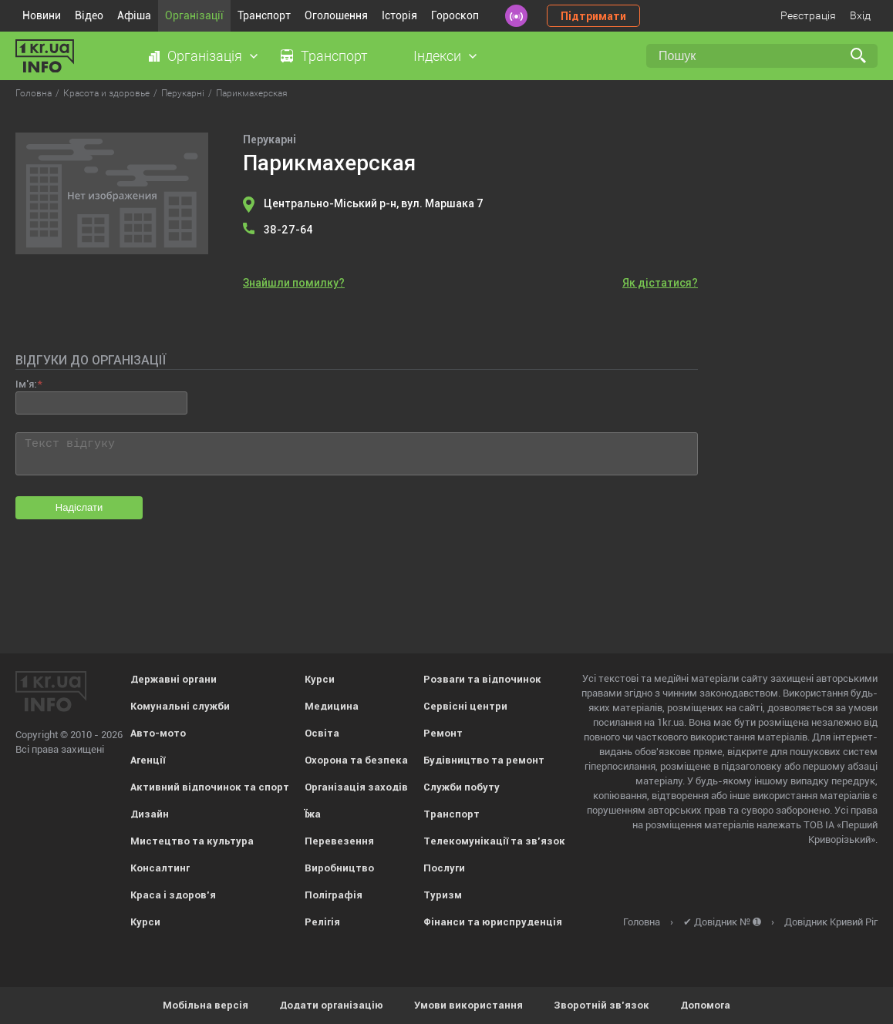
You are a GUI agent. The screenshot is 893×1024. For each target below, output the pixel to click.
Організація (204, 56)
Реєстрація (808, 15)
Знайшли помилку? (294, 283)
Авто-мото (158, 733)
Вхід (860, 15)
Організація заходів (356, 787)
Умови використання (468, 1005)
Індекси (437, 56)
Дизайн (149, 814)
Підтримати (593, 16)
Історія (399, 15)
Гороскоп (455, 15)
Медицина (332, 706)
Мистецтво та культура (192, 841)
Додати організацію (331, 1005)
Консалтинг (160, 868)
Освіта (322, 733)
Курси (145, 922)
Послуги (444, 868)
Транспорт (264, 15)
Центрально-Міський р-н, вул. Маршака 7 (374, 203)
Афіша (134, 15)
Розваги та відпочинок (482, 679)
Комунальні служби (180, 706)
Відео (89, 15)
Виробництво (339, 868)
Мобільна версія (205, 1005)
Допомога (705, 1005)
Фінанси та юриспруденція (492, 922)
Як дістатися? (660, 283)
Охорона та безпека (356, 760)
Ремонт (443, 733)
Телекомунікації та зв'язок (494, 841)
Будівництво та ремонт (483, 760)
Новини (41, 15)
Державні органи (173, 679)
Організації (194, 15)
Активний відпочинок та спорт (209, 787)
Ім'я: (25, 384)
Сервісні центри (465, 706)
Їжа (313, 814)
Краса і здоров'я (173, 895)
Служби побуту (461, 787)
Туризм (442, 895)
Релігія (322, 922)
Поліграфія (333, 895)
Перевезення (339, 841)
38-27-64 (288, 229)
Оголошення (336, 15)
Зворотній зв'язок (601, 1005)
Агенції (147, 760)
